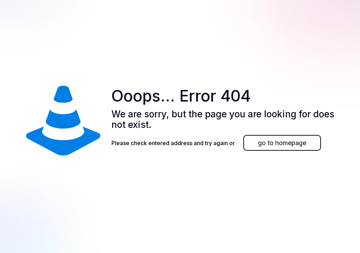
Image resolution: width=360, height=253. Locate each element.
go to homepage (282, 143)
